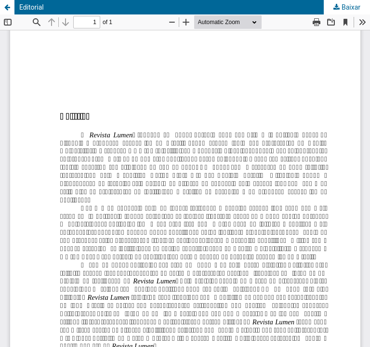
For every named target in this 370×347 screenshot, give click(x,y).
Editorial (31, 7)
